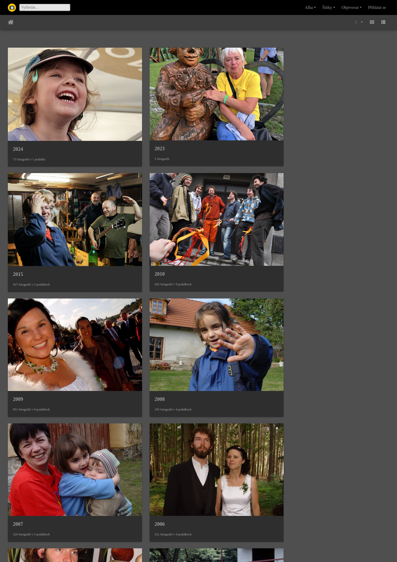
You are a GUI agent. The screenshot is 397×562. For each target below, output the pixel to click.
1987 (18, 401)
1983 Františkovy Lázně (136, 495)
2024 (18, 118)
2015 (212, 118)
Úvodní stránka (11, 22)
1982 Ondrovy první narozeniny (241, 495)
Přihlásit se (377, 7)
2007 (212, 212)
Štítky (327, 7)
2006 (310, 212)
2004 (18, 306)
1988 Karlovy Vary (325, 306)
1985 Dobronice (224, 401)
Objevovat (350, 7)
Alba (309, 7)
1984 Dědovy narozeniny (331, 401)
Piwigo (223, 551)
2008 (115, 212)
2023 (115, 118)
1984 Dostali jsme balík (38, 495)
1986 (115, 401)
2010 (310, 118)
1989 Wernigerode (227, 307)
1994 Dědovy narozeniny (136, 307)
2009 (18, 212)
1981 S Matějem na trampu (334, 495)
